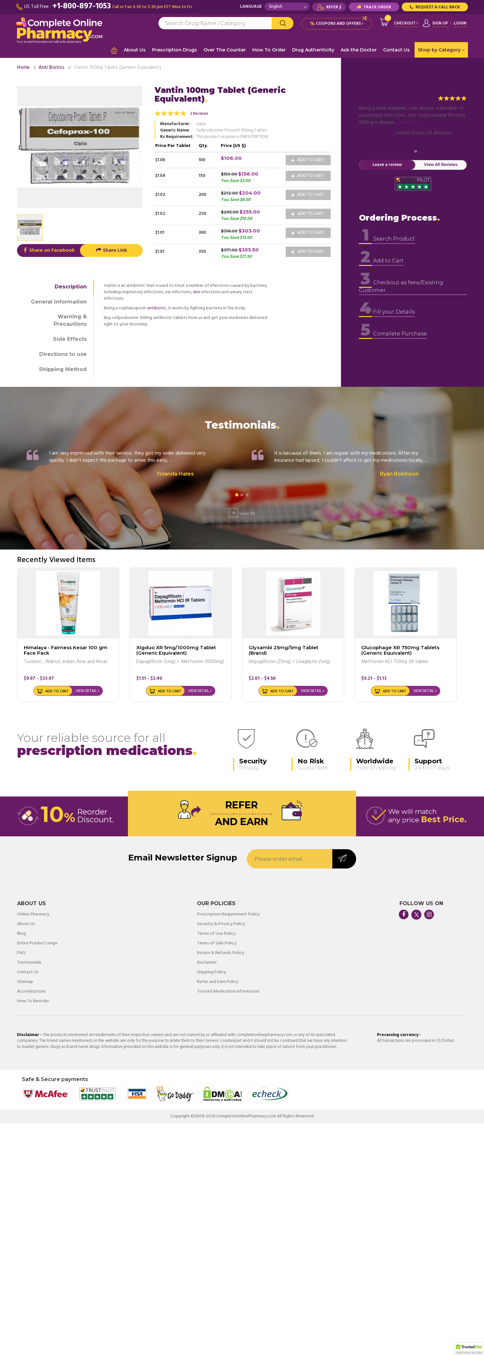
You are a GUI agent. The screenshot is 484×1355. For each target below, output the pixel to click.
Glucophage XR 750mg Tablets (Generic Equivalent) (400, 650)
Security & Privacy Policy (221, 924)
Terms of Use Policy (216, 934)
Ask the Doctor (359, 50)
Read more (411, 122)
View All (242, 512)
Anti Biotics (51, 67)
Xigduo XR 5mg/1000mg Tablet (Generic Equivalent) (176, 650)
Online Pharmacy (33, 914)
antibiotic (156, 308)
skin (196, 292)
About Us (135, 50)
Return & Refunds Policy (220, 953)
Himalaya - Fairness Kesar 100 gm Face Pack (65, 650)
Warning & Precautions (70, 320)
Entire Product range (37, 943)
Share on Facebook (48, 250)
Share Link (111, 250)
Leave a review (387, 164)
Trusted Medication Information (228, 991)
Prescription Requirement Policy (228, 914)
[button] (469, 1349)
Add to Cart (307, 160)
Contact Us (396, 50)
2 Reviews (199, 113)
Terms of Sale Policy (216, 943)
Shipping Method (63, 369)
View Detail (86, 691)
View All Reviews (441, 164)
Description (71, 287)
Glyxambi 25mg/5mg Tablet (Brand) (283, 650)
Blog (21, 934)
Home (23, 67)
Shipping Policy (211, 972)
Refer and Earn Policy (217, 982)
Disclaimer (207, 962)
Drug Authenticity (313, 50)
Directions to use (63, 354)
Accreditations (31, 991)
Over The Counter (224, 50)
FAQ (21, 953)
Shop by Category (441, 50)
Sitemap (25, 982)
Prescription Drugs (174, 50)
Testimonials (29, 962)
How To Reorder (33, 1001)
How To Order (269, 50)
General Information (59, 302)
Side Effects (70, 339)
